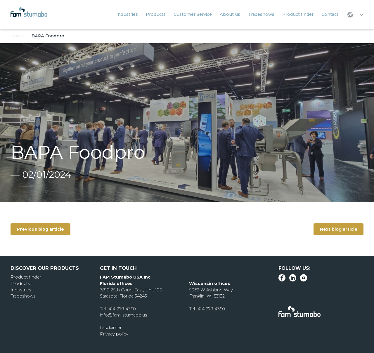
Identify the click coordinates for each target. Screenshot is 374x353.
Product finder (26, 277)
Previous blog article (40, 229)
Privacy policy (114, 334)
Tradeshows (23, 296)
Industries (21, 290)
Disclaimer (111, 327)
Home (17, 36)
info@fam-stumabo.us (123, 315)
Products (20, 283)
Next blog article (338, 229)
